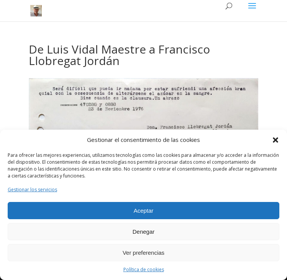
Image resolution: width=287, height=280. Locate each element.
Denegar (144, 231)
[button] (275, 140)
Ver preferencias (143, 252)
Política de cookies (143, 269)
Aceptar (144, 210)
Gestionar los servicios (32, 189)
